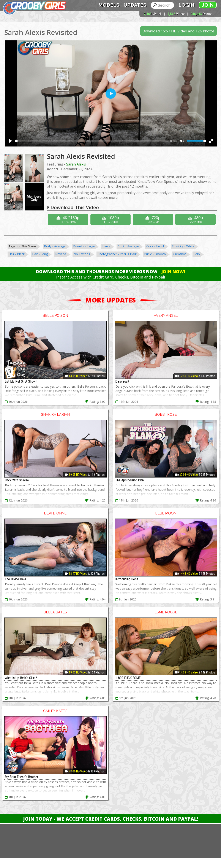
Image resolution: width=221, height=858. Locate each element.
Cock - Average (128, 246)
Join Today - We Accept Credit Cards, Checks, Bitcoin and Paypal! (110, 818)
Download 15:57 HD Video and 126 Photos (178, 31)
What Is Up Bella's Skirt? (21, 678)
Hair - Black (17, 254)
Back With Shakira (17, 480)
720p (153, 219)
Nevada (60, 254)
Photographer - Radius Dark (117, 254)
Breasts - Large (84, 246)
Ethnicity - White (183, 246)
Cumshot (179, 254)
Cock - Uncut (155, 246)
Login (186, 5)
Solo (197, 254)
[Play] (10, 140)
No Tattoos (82, 254)
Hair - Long (40, 254)
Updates (135, 5)
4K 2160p (68, 219)
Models (108, 5)
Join (208, 5)
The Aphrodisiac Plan (129, 480)
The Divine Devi (15, 579)
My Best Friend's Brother (21, 777)
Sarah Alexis (76, 164)
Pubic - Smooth (155, 254)
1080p (111, 219)
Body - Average (55, 246)
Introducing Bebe (126, 579)
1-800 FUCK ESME (127, 678)
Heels (106, 246)
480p (196, 219)
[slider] (92, 141)
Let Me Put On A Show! (20, 381)
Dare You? (122, 381)
